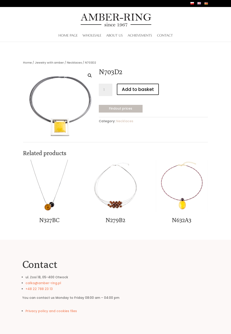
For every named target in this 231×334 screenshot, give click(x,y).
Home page (68, 35)
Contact (165, 35)
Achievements (140, 35)
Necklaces (74, 62)
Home (27, 62)
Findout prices (120, 108)
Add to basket (138, 89)
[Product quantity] (105, 90)
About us (114, 35)
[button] (90, 75)
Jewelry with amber (49, 62)
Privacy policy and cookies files (51, 311)
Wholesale (92, 35)
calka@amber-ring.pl (43, 283)
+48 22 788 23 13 (39, 289)
